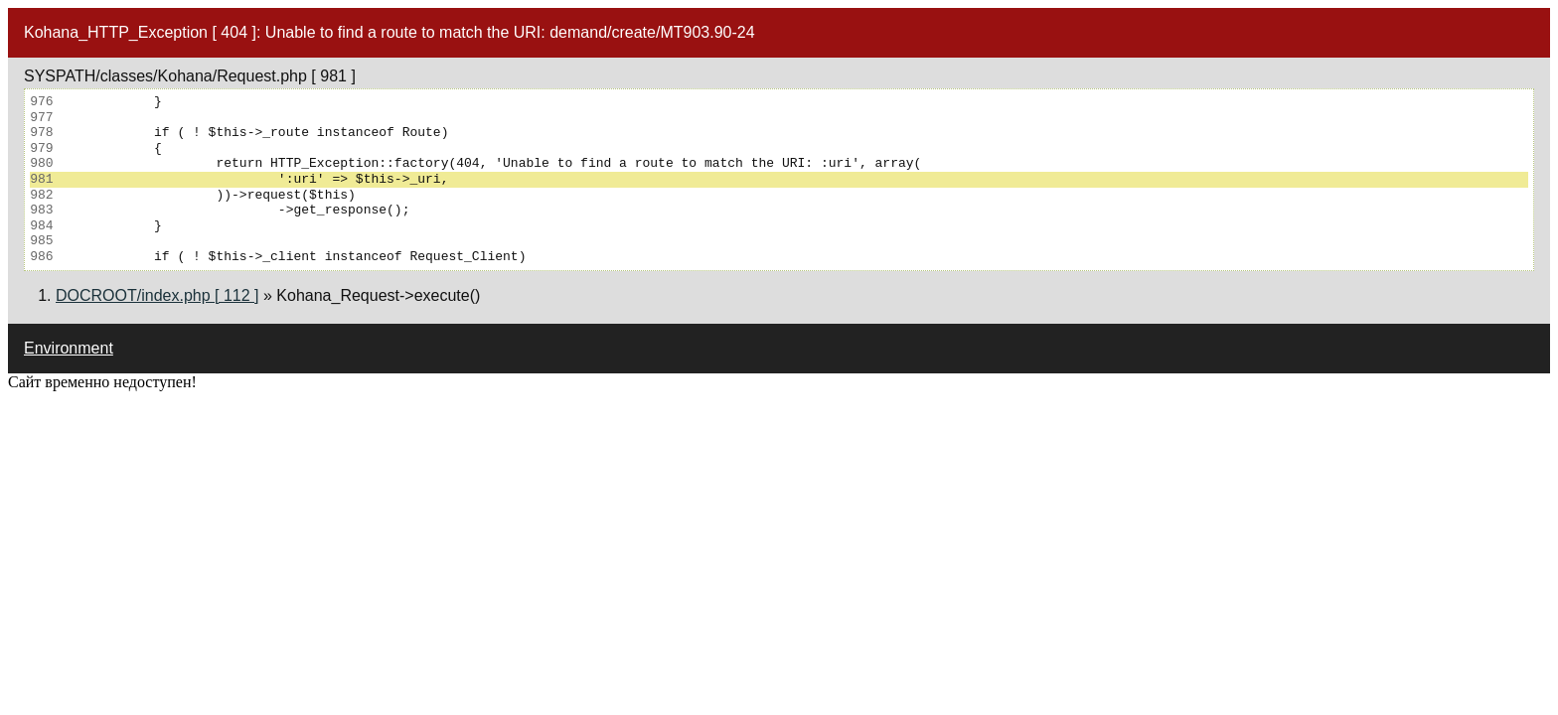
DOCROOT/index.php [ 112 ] (157, 295)
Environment (68, 348)
